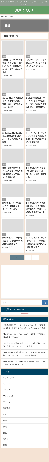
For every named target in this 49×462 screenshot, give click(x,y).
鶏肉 (5, 445)
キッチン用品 (8, 378)
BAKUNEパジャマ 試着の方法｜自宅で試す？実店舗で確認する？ (12, 241)
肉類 (5, 420)
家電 (5, 414)
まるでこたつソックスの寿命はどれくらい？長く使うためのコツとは (36, 63)
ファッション (8, 396)
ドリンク (6, 390)
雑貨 (5, 427)
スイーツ (6, 384)
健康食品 (6, 408)
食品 (5, 433)
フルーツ (6, 402)
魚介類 (5, 439)
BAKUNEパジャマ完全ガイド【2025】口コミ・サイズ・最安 (11, 206)
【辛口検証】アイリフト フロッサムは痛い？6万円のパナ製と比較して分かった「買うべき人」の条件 (12, 66)
